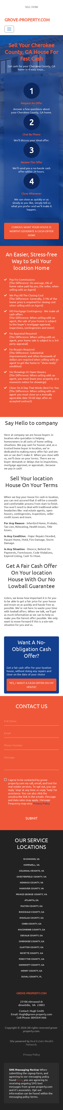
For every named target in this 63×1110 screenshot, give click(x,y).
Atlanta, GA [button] (31, 900)
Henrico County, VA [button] (31, 882)
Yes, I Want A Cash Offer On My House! (31, 684)
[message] (31, 761)
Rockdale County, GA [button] (31, 911)
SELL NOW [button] (31, 6)
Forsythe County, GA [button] (31, 958)
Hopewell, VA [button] (31, 864)
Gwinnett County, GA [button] (31, 964)
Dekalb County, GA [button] (31, 935)
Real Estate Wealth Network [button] (39, 1042)
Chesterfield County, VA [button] (31, 876)
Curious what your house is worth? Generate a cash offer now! (32, 231)
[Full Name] (31, 721)
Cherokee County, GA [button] (31, 941)
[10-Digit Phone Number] (31, 745)
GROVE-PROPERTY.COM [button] (27, 19)
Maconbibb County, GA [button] (31, 929)
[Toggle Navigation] (9, 29)
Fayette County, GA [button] (31, 953)
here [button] (20, 1079)
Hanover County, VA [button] (31, 888)
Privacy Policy (41, 803)
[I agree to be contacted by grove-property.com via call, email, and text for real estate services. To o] (5, 779)
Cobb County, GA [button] (31, 923)
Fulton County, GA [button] (31, 906)
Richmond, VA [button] (31, 858)
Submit (32, 818)
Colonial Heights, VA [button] (31, 870)
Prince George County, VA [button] (31, 894)
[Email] (31, 733)
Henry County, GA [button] (31, 970)
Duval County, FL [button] (31, 976)
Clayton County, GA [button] (32, 947)
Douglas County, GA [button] (31, 917)
